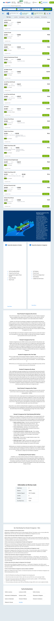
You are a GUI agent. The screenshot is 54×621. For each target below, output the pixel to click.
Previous (2, 15)
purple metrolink (12, 280)
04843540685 (45, 2)
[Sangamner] (24, 9)
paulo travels (11, 282)
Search (47, 9)
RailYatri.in (39, 547)
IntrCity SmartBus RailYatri (14, 274)
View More (21, 605)
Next (49, 15)
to (8, 594)
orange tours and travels (14, 275)
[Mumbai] (9, 9)
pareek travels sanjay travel (38, 277)
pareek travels (36, 275)
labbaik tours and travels (38, 281)
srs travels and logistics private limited (15, 278)
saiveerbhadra (36, 279)
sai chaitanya (35, 274)
